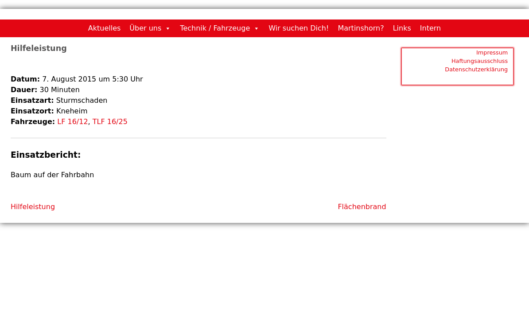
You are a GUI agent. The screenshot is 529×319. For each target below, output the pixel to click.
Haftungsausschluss (479, 61)
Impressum (492, 52)
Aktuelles (104, 28)
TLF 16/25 (110, 121)
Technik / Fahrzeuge (215, 28)
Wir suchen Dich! (298, 28)
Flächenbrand (362, 206)
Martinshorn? (361, 28)
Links (402, 28)
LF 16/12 (72, 121)
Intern (430, 28)
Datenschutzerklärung (476, 69)
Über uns (145, 28)
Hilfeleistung (33, 206)
